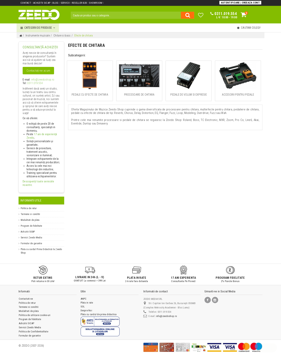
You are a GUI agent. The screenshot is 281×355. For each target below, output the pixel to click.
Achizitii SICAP (41, 2)
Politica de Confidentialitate (33, 328)
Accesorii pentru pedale (238, 94)
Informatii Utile (30, 197)
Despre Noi (86, 306)
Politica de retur (29, 204)
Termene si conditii (30, 210)
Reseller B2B (78, 2)
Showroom (95, 2)
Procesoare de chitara (139, 94)
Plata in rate (87, 299)
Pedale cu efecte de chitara (90, 94)
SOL (83, 303)
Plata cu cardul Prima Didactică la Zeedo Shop (41, 247)
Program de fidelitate (31, 222)
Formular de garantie (31, 240)
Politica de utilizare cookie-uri (35, 311)
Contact (25, 2)
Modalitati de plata (30, 216)
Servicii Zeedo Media (31, 234)
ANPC (84, 295)
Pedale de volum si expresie (189, 94)
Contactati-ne (26, 295)
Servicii (64, 2)
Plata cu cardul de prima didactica (99, 310)
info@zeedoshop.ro (39, 79)
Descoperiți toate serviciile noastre (40, 181)
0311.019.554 (33, 83)
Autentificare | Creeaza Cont (240, 2)
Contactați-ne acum (38, 70)
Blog (55, 2)
